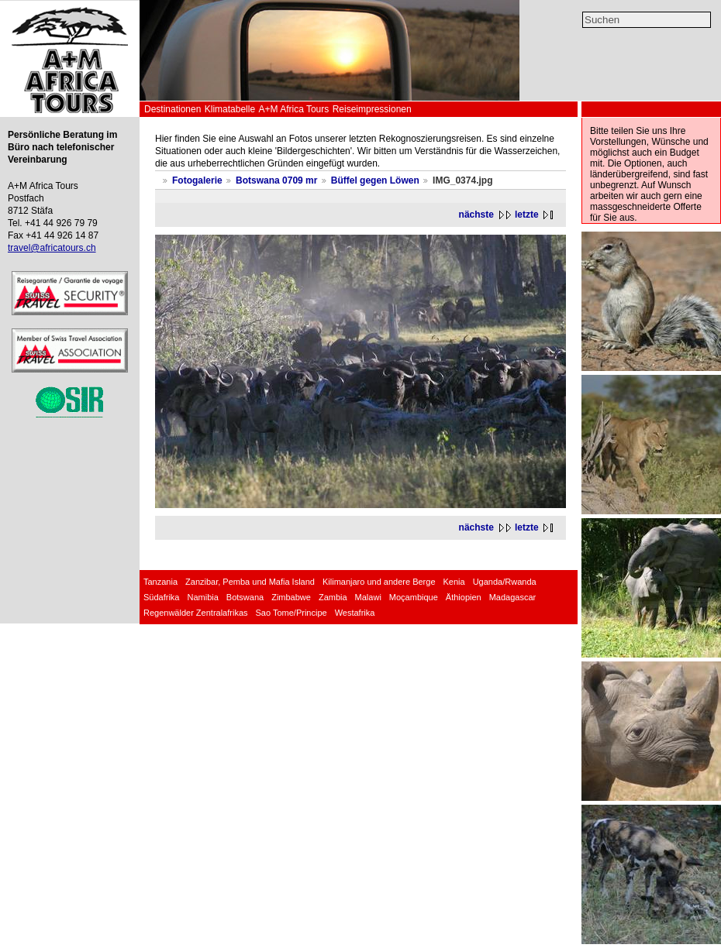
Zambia (333, 597)
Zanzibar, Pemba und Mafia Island (250, 581)
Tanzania (160, 581)
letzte (527, 214)
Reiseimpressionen (372, 109)
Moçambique (413, 597)
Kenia (454, 581)
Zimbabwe (291, 597)
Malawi (368, 597)
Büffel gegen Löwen (375, 180)
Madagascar (512, 597)
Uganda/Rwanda (504, 581)
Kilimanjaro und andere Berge (379, 581)
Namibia (202, 597)
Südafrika (161, 597)
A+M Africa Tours (293, 109)
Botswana (245, 597)
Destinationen (172, 109)
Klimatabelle (230, 109)
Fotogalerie (197, 180)
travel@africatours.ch (52, 247)
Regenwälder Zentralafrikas (195, 612)
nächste (476, 214)
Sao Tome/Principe (291, 612)
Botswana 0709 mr (276, 180)
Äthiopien (463, 597)
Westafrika (355, 612)
